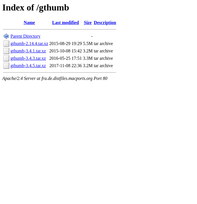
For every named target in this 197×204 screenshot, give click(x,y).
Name (29, 22)
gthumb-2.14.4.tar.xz (29, 43)
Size (88, 22)
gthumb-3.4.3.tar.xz (28, 58)
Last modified (65, 22)
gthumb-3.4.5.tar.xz (28, 65)
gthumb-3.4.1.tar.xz (28, 50)
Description (105, 22)
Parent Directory (25, 36)
